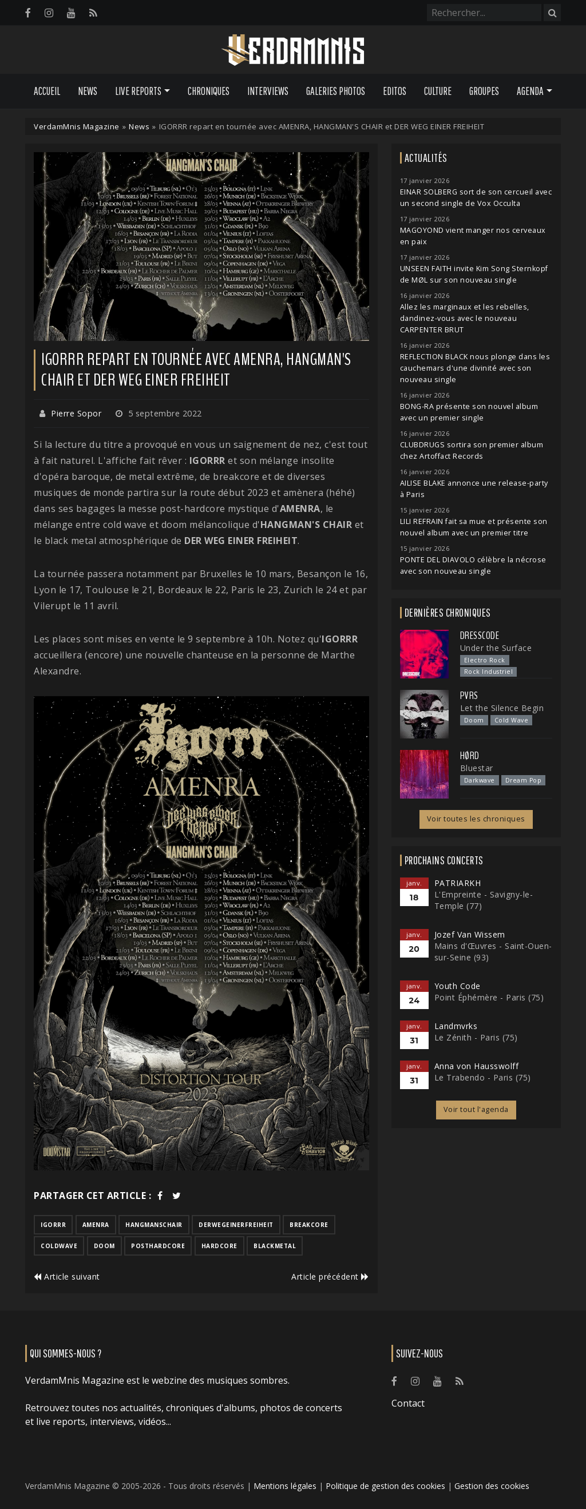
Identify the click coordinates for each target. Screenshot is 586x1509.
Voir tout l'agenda (476, 1109)
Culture (438, 91)
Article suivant (67, 1276)
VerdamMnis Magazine (77, 126)
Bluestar (476, 768)
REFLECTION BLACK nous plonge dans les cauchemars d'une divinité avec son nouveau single (475, 368)
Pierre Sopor (76, 413)
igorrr (53, 1225)
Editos (394, 91)
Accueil (47, 91)
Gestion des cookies (491, 1485)
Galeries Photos (335, 91)
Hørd (470, 756)
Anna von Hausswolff (476, 1066)
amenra (95, 1225)
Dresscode (480, 635)
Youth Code (457, 985)
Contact (408, 1403)
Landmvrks (456, 1025)
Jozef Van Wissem (469, 934)
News (87, 91)
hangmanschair (154, 1225)
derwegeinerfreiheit (236, 1225)
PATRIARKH (457, 882)
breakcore (309, 1225)
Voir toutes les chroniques (476, 819)
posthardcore (158, 1246)
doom (104, 1246)
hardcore (219, 1246)
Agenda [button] (530, 91)
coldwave (59, 1246)
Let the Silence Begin (502, 707)
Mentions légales (285, 1485)
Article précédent (330, 1276)
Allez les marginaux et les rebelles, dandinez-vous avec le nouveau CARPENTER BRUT (464, 318)
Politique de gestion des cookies (385, 1485)
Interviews (267, 91)
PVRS (469, 695)
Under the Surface (496, 647)
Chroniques (208, 91)
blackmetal (275, 1246)
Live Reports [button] (138, 91)
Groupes (484, 91)
